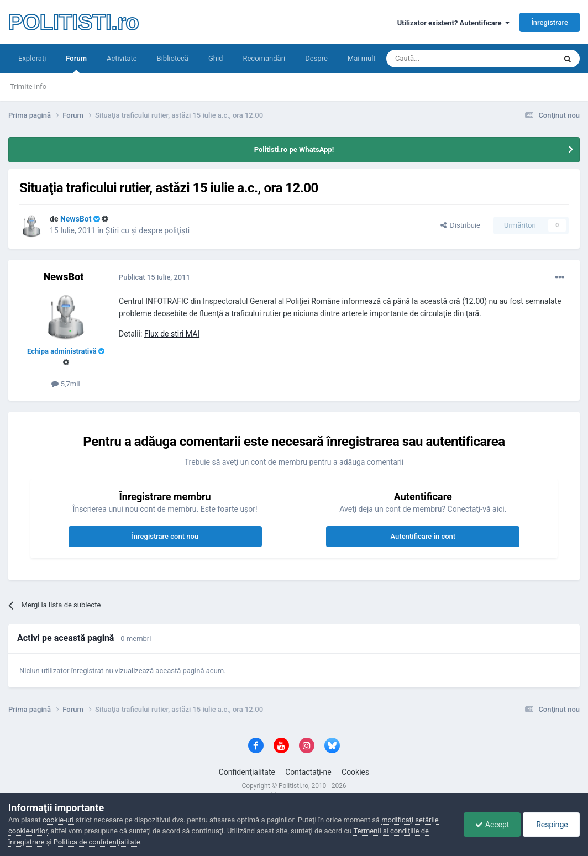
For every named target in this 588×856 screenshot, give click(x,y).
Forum (76, 63)
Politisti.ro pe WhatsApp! (294, 149)
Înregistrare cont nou (165, 536)
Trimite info (28, 86)
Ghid (215, 58)
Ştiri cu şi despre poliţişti (148, 230)
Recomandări (264, 58)
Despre (316, 58)
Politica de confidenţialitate (97, 842)
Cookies (355, 772)
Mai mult (362, 58)
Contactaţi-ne (308, 772)
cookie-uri (58, 820)
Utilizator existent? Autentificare (453, 23)
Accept (492, 824)
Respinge (551, 824)
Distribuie (460, 225)
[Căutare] (440, 58)
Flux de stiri (172, 333)
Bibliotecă (172, 58)
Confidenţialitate (247, 772)
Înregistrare (549, 22)
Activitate (122, 58)
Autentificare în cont (423, 536)
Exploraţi (32, 58)
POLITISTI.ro (73, 22)
